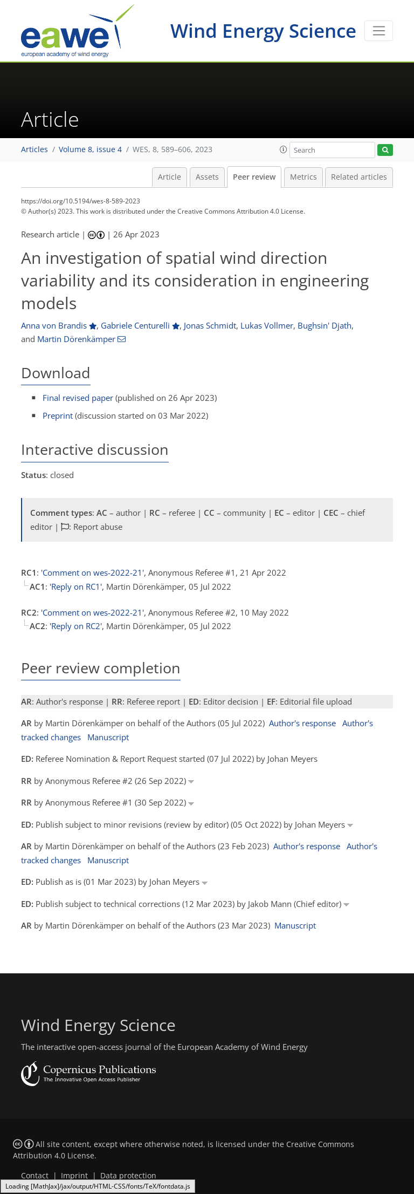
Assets (207, 177)
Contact (35, 1176)
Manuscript (108, 737)
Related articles (359, 177)
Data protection (128, 1176)
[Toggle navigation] (378, 31)
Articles (34, 149)
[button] (283, 149)
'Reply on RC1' (76, 586)
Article (169, 177)
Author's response (302, 723)
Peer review (254, 177)
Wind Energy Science (263, 30)
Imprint (74, 1176)
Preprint (58, 415)
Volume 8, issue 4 (90, 149)
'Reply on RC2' (76, 625)
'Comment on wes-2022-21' (92, 572)
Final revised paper (78, 397)
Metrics (303, 177)
